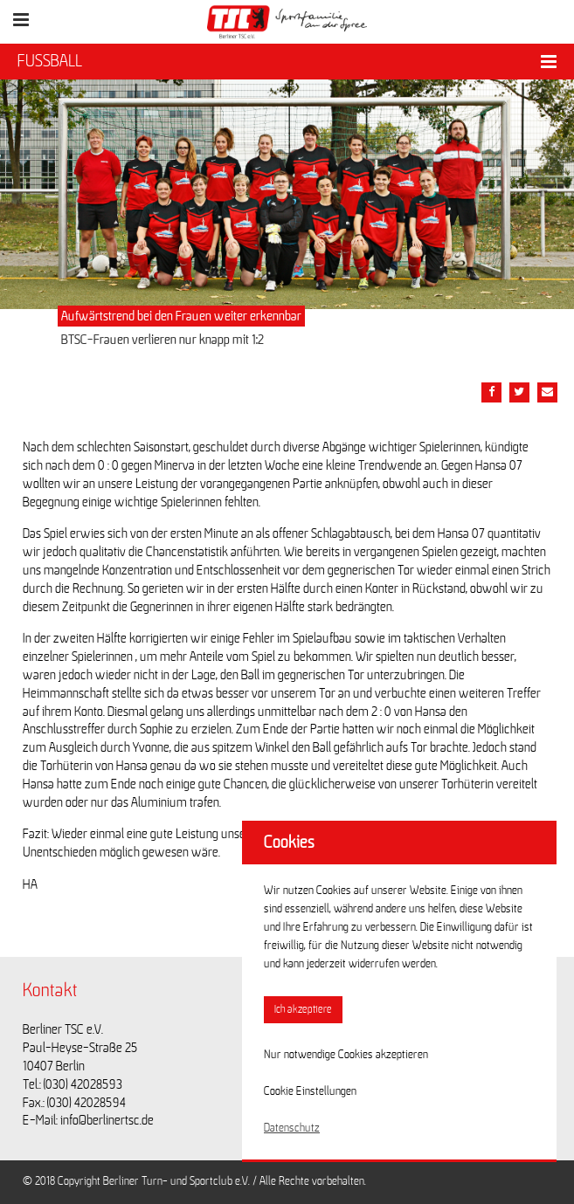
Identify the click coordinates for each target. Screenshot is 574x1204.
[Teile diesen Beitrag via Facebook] (491, 392)
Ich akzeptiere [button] (303, 1009)
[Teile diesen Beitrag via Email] (547, 392)
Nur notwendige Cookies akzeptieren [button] (346, 1055)
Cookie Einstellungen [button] (310, 1091)
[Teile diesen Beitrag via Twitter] (519, 392)
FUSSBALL (49, 61)
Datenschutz (292, 1128)
